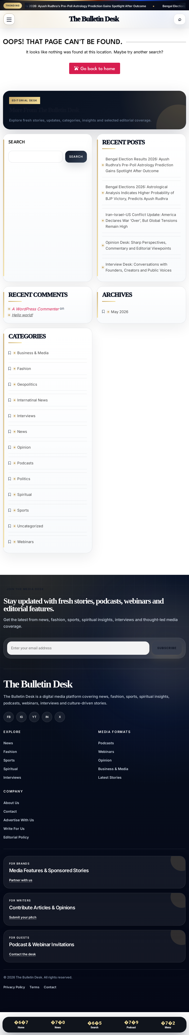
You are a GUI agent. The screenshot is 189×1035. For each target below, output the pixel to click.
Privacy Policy (14, 989)
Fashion (24, 370)
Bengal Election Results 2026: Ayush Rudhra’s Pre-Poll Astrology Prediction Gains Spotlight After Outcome (79, 6)
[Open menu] (9, 19)
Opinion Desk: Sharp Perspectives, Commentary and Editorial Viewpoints (138, 246)
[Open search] (180, 19)
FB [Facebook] (9, 719)
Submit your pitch (22, 920)
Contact (10, 814)
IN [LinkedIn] (47, 719)
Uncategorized (30, 528)
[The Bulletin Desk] (94, 19)
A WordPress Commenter (35, 310)
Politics (24, 481)
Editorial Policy (16, 839)
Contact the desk (22, 957)
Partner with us (20, 883)
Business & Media (33, 355)
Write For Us (14, 831)
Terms (34, 989)
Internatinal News (32, 402)
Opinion (24, 449)
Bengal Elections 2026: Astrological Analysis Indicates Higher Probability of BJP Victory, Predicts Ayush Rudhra (140, 194)
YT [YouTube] (34, 719)
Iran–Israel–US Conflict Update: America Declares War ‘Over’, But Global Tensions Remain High (141, 221)
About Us (11, 805)
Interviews (26, 418)
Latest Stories (110, 780)
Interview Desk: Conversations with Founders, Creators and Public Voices (139, 268)
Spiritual (24, 496)
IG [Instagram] (21, 719)
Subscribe (166, 650)
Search (17, 143)
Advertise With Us (18, 822)
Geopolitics (27, 386)
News (22, 433)
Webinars (25, 544)
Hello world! (22, 316)
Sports (23, 512)
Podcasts (25, 465)
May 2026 (119, 313)
